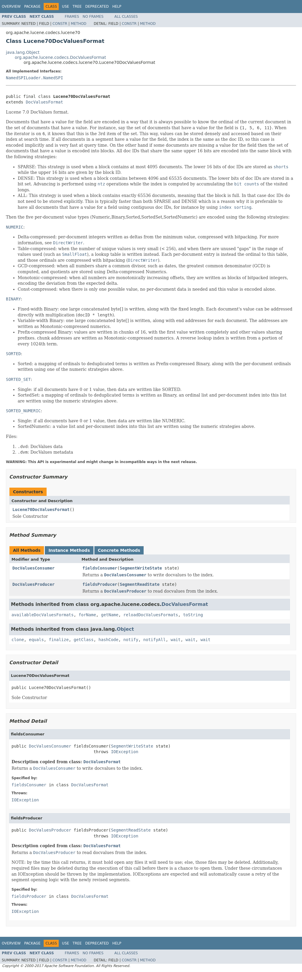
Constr (59, 24)
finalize (58, 639)
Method (78, 24)
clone (18, 639)
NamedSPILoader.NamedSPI (34, 77)
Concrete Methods (119, 550)
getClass (83, 639)
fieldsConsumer (100, 568)
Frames (72, 16)
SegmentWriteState (141, 568)
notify (130, 639)
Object (125, 629)
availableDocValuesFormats (43, 614)
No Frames (93, 16)
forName (87, 614)
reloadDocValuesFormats (150, 614)
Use (65, 6)
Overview (11, 6)
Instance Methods (69, 550)
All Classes (126, 16)
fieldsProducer (100, 584)
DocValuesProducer (33, 584)
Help (117, 6)
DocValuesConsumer (33, 568)
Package (32, 6)
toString (193, 614)
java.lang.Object (23, 52)
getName (109, 614)
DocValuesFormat (44, 102)
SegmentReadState (140, 584)
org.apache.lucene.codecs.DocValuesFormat (60, 57)
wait (176, 639)
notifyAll (154, 639)
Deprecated (97, 6)
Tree (77, 6)
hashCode (108, 639)
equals (36, 639)
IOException (124, 751)
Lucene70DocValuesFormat (41, 509)
